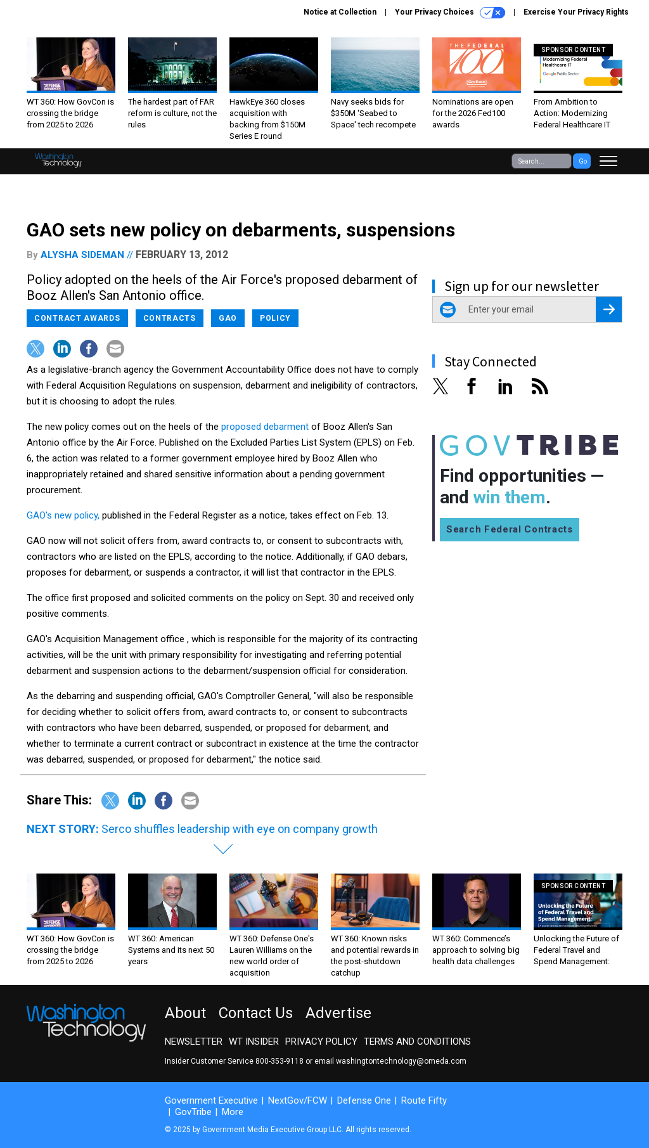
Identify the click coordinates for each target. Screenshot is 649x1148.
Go (583, 161)
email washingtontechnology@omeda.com (390, 1061)
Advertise (338, 1013)
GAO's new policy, (63, 515)
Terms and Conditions (417, 1041)
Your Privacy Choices (450, 12)
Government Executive (211, 1100)
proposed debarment (265, 426)
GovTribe (193, 1112)
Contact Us (256, 1013)
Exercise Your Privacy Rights (576, 12)
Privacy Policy (321, 1041)
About (185, 1013)
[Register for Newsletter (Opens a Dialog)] (609, 309)
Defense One (364, 1100)
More (232, 1112)
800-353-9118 (279, 1061)
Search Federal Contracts (509, 529)
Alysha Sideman (82, 255)
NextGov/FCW (297, 1100)
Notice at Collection (340, 12)
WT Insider (254, 1041)
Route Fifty (424, 1100)
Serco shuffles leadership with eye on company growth (239, 828)
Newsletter (193, 1041)
